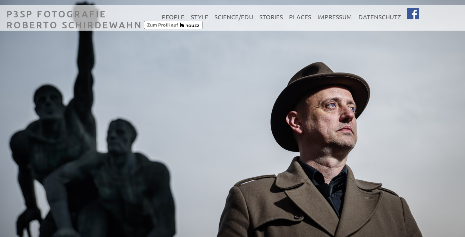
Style (199, 17)
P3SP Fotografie (56, 14)
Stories (271, 17)
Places (300, 17)
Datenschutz (379, 17)
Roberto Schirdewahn (74, 25)
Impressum (334, 17)
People (173, 17)
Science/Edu (233, 17)
